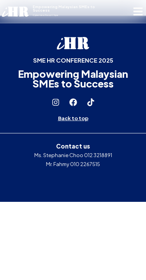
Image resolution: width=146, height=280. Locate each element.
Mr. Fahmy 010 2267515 (73, 164)
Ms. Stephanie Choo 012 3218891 (73, 155)
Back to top (73, 118)
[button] (138, 11)
